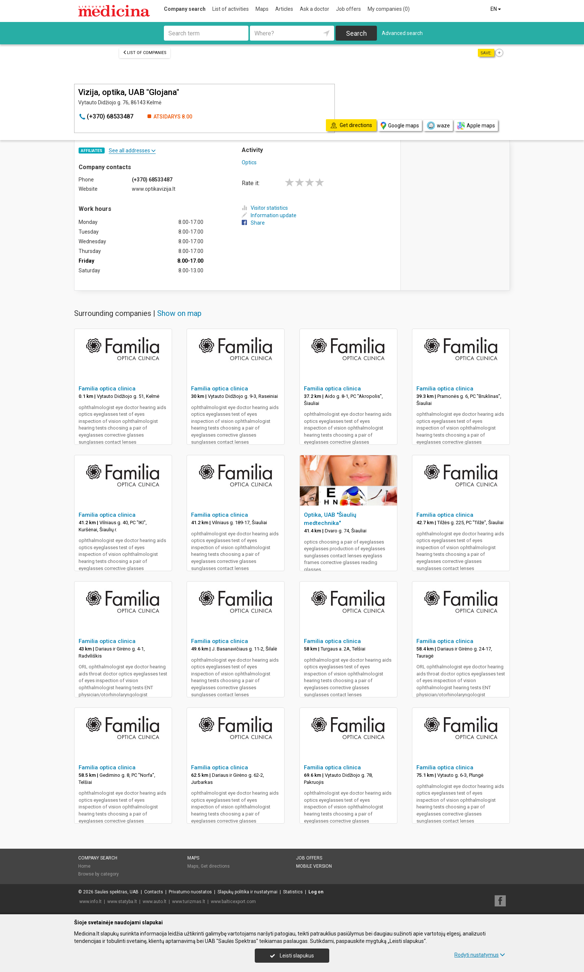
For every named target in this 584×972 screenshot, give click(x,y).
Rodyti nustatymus (479, 955)
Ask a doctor (314, 9)
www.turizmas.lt (188, 901)
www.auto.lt (154, 901)
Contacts (153, 892)
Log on (315, 892)
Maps (262, 9)
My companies (389, 9)
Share (253, 223)
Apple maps (476, 126)
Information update (269, 215)
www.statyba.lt (122, 901)
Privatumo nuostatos (190, 892)
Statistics (293, 892)
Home (84, 866)
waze (438, 125)
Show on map (179, 313)
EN (496, 9)
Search (356, 33)
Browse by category (98, 874)
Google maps (400, 126)
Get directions (215, 866)
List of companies (144, 52)
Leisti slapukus (292, 956)
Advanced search (402, 33)
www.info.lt (90, 901)
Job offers (348, 9)
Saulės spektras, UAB (117, 892)
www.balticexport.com (233, 901)
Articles (284, 9)
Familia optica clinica (107, 388)
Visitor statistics (265, 208)
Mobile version (314, 866)
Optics (249, 162)
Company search (185, 9)
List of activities (230, 9)
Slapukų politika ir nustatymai (247, 892)
